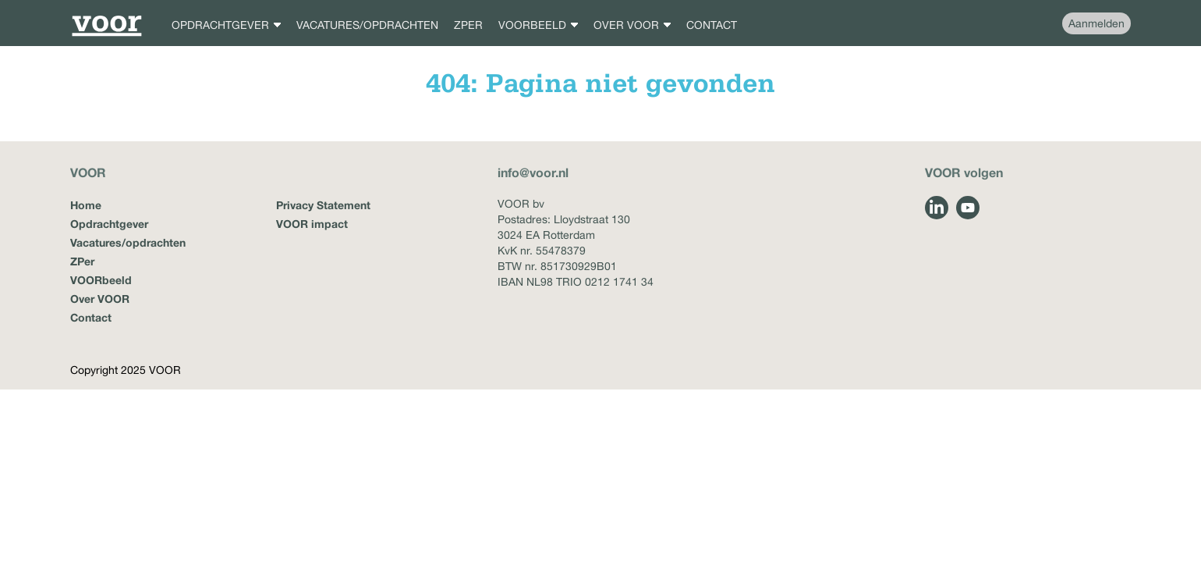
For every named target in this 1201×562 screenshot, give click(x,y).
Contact (91, 317)
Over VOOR (99, 298)
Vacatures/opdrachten (128, 242)
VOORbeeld (101, 279)
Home (85, 205)
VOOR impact (312, 223)
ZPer (82, 261)
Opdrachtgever (109, 223)
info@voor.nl (533, 172)
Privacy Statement (323, 205)
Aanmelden (1096, 23)
